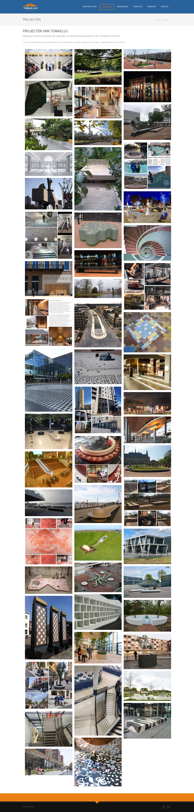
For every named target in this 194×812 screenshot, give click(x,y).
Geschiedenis (122, 7)
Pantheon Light (90, 7)
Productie (137, 7)
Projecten (106, 7)
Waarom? (151, 7)
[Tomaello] (30, 7)
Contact (165, 7)
